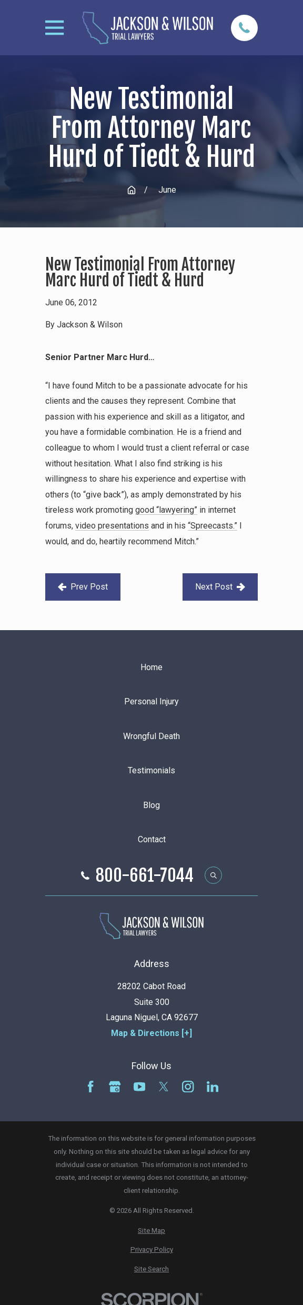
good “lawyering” (166, 510)
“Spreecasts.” (212, 526)
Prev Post (83, 587)
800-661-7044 (145, 875)
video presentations (112, 526)
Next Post (220, 587)
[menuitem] (151, 1231)
